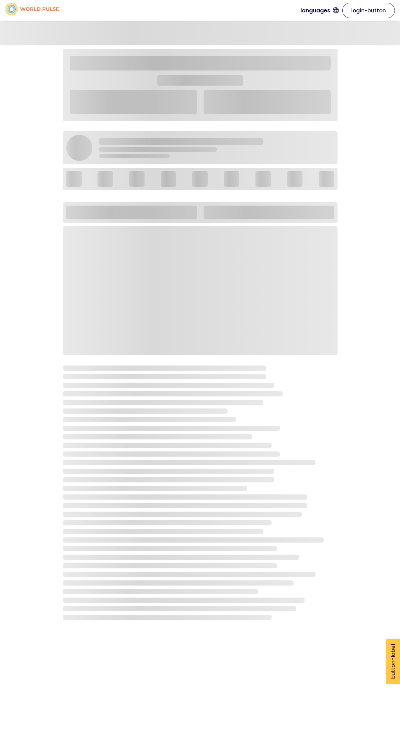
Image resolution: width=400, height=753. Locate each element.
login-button (368, 10)
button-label (393, 661)
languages (319, 10)
